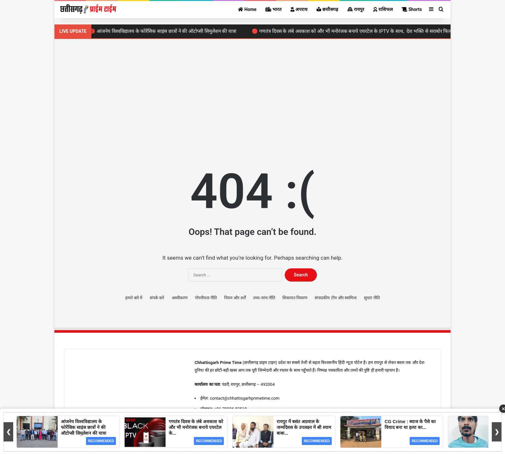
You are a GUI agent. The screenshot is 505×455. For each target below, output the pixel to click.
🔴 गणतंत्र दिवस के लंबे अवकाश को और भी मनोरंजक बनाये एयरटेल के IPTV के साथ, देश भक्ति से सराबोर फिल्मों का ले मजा (365, 31)
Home (247, 9)
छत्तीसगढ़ (327, 9)
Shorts (412, 9)
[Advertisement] (252, 94)
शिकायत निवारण (294, 297)
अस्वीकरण (179, 297)
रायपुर (355, 9)
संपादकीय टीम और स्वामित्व (336, 297)
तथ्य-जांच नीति (264, 297)
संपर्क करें (157, 297)
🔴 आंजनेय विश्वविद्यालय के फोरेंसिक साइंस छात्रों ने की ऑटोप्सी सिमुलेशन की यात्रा (165, 31)
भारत (273, 9)
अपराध (299, 9)
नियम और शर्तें (234, 297)
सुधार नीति (371, 297)
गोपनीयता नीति (206, 297)
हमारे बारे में (133, 297)
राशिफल (382, 9)
